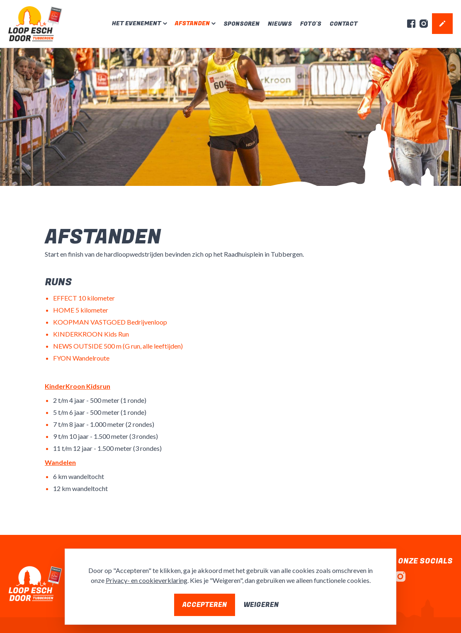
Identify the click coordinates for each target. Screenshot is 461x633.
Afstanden (192, 23)
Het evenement (136, 23)
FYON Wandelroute (81, 358)
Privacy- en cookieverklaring (146, 580)
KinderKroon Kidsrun (77, 386)
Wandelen (60, 462)
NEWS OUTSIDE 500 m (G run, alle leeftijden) (118, 346)
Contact (344, 23)
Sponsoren (241, 23)
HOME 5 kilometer (80, 310)
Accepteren (204, 605)
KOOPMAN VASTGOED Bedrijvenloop (110, 322)
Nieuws (280, 23)
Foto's (310, 23)
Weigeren (261, 605)
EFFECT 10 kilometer (84, 298)
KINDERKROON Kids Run (91, 334)
